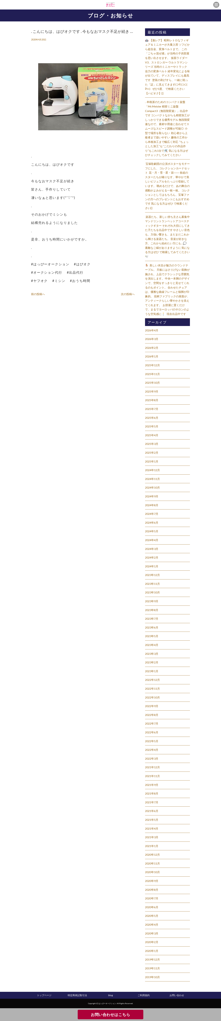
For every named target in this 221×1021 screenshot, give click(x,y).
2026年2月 (151, 347)
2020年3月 (151, 933)
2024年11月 (152, 478)
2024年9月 (151, 496)
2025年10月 (152, 382)
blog (110, 995)
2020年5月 (151, 915)
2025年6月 (151, 417)
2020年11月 (152, 863)
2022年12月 (152, 679)
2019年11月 (152, 968)
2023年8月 (151, 610)
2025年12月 (152, 365)
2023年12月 (152, 574)
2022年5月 (151, 741)
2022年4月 (151, 749)
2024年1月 (151, 566)
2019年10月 (152, 977)
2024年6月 (151, 522)
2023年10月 (152, 592)
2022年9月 (151, 706)
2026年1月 (151, 356)
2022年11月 (152, 688)
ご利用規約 (144, 995)
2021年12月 (152, 767)
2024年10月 (152, 487)
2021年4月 (151, 828)
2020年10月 (152, 872)
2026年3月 (151, 339)
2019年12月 (152, 959)
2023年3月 (151, 653)
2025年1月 (151, 461)
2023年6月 (151, 627)
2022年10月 (152, 697)
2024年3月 (151, 548)
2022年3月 (151, 758)
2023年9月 (151, 601)
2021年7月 (151, 802)
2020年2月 (151, 942)
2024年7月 (151, 513)
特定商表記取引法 (77, 995)
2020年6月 (151, 907)
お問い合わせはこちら (110, 1014)
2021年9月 (151, 784)
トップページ (44, 995)
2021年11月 (152, 776)
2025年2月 (151, 452)
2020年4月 (151, 924)
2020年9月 (151, 880)
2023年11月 (152, 583)
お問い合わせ (177, 995)
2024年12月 (152, 470)
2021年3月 (151, 837)
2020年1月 (151, 950)
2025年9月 (151, 391)
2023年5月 (151, 636)
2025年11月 (152, 374)
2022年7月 (151, 723)
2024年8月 (151, 505)
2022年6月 (151, 732)
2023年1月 (151, 671)
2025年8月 (151, 400)
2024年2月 (151, 557)
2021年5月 (151, 819)
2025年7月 (151, 408)
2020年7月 (151, 898)
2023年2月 (151, 662)
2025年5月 (151, 426)
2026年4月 (151, 330)
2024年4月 (151, 540)
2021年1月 (151, 846)
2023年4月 (151, 644)
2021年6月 (151, 810)
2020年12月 (152, 854)
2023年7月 (151, 618)
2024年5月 (151, 531)
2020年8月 (151, 889)
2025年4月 (151, 435)
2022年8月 (151, 714)
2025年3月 (151, 443)
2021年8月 (151, 793)
